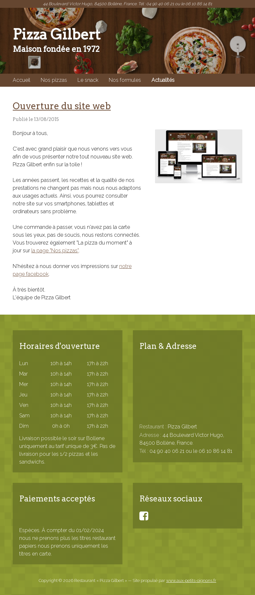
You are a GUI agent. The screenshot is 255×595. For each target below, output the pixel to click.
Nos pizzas (54, 80)
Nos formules (125, 80)
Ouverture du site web (62, 106)
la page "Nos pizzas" (54, 250)
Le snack (88, 80)
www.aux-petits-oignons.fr (191, 580)
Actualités (163, 80)
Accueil (21, 80)
